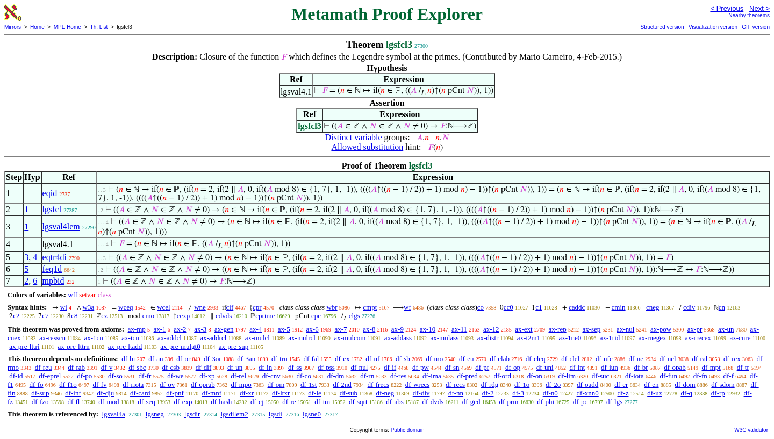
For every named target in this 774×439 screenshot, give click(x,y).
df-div (421, 393)
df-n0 (550, 393)
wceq (125, 307)
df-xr (247, 393)
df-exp (183, 402)
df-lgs (614, 402)
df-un (234, 367)
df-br (641, 367)
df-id (16, 376)
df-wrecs (417, 384)
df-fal (311, 359)
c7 (45, 316)
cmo (148, 316)
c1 (538, 307)
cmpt (370, 307)
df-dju (105, 393)
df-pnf (175, 393)
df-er (621, 384)
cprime (265, 316)
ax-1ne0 (569, 338)
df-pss (326, 367)
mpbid (53, 280)
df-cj (257, 402)
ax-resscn (52, 338)
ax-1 (160, 329)
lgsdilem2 (234, 414)
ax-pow (660, 329)
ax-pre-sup (234, 346)
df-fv (100, 384)
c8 (74, 316)
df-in (265, 367)
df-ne (635, 359)
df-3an (246, 359)
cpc (316, 316)
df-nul (359, 367)
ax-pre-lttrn (74, 346)
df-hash (221, 402)
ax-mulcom (350, 338)
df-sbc (137, 367)
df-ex (342, 359)
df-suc (601, 376)
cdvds (224, 316)
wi (63, 307)
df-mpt (711, 367)
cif (230, 307)
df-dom (685, 384)
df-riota (133, 384)
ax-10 (428, 329)
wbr (331, 307)
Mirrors (12, 27)
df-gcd (471, 402)
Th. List (99, 27)
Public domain (408, 430)
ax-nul (625, 329)
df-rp (718, 393)
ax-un (726, 329)
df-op (512, 367)
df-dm (336, 376)
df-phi (545, 402)
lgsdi (275, 414)
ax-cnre (739, 338)
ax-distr (488, 338)
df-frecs (378, 384)
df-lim (567, 376)
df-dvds (433, 402)
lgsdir (192, 414)
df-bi (128, 359)
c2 (16, 316)
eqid (50, 193)
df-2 (488, 393)
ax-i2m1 (528, 338)
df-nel (668, 359)
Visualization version (713, 27)
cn (722, 307)
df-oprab (203, 384)
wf (407, 307)
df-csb (171, 367)
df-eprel (50, 376)
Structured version (662, 27)
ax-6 (312, 329)
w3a (89, 307)
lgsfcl (52, 209)
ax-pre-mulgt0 (180, 346)
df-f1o (68, 384)
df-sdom (722, 384)
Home (37, 27)
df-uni (545, 367)
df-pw (420, 367)
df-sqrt (358, 402)
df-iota (634, 376)
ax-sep (591, 329)
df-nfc (604, 359)
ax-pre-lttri (24, 346)
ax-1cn (93, 338)
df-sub (348, 393)
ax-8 (369, 329)
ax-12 (491, 329)
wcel (163, 307)
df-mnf (211, 393)
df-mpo (241, 384)
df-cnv (271, 376)
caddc (577, 307)
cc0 (508, 307)
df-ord (502, 376)
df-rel (238, 376)
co (480, 307)
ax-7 (340, 329)
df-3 (518, 393)
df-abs (395, 402)
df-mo (434, 359)
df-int (577, 367)
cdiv (689, 307)
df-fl (73, 402)
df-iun (609, 367)
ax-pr (694, 329)
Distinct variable (353, 137)
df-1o (521, 384)
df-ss (295, 367)
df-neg (385, 393)
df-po (84, 376)
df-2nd (342, 384)
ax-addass (398, 338)
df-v (107, 367)
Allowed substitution (367, 147)
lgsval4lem (61, 226)
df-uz (654, 393)
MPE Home (67, 27)
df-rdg (490, 384)
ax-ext (523, 329)
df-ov (167, 384)
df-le (314, 393)
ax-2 (180, 329)
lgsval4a (113, 414)
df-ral (699, 359)
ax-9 (397, 329)
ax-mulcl (257, 338)
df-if (390, 367)
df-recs (455, 384)
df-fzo (40, 402)
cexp (183, 316)
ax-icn (130, 338)
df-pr (482, 367)
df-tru (279, 359)
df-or (183, 359)
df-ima (431, 376)
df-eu (466, 359)
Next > (759, 8)
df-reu (43, 367)
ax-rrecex (698, 338)
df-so (115, 376)
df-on (534, 376)
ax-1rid (610, 338)
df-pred (467, 376)
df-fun (669, 376)
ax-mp (137, 329)
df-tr (743, 367)
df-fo (37, 384)
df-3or (212, 359)
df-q (686, 393)
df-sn (452, 367)
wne (200, 307)
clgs (354, 316)
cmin (619, 307)
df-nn (455, 393)
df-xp (206, 376)
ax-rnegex (652, 338)
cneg (653, 307)
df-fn (700, 376)
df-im (322, 402)
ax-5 (284, 329)
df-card (140, 393)
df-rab (76, 367)
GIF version (756, 27)
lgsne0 (312, 414)
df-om (276, 384)
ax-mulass (445, 338)
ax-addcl (169, 338)
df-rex (732, 359)
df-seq (146, 402)
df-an (155, 359)
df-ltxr (281, 393)
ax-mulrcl (302, 338)
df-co (303, 376)
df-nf (372, 359)
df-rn (367, 376)
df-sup (40, 393)
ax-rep (557, 329)
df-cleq (536, 359)
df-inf (73, 393)
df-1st (308, 384)
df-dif (204, 367)
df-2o (553, 384)
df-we (175, 376)
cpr (257, 307)
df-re (289, 402)
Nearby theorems (749, 15)
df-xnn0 (588, 393)
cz (104, 316)
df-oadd (587, 384)
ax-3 (200, 329)
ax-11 (459, 329)
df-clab (500, 359)
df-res (398, 376)
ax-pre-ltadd (125, 346)
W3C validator (751, 430)
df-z (623, 393)
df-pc (580, 402)
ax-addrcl (213, 338)
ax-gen (223, 329)
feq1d (52, 269)
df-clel (570, 359)
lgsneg (155, 414)
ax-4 (255, 329)
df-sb (403, 359)
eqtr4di (54, 257)
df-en (651, 384)
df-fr (145, 376)
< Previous (726, 8)
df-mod (108, 402)
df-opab (674, 367)
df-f (728, 376)
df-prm (508, 402)
